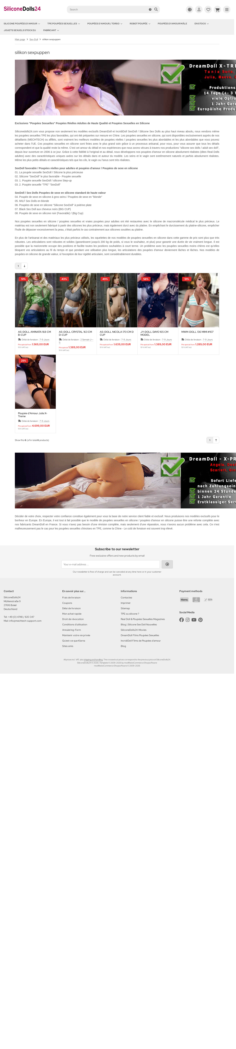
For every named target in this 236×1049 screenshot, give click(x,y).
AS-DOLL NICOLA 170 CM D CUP (117, 333)
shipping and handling (93, 659)
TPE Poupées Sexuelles (63, 23)
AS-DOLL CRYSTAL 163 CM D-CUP (75, 333)
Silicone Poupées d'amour (22, 23)
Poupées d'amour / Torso (104, 23)
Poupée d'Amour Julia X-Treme (32, 415)
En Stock (202, 23)
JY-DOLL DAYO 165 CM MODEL (154, 333)
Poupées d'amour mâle (172, 23)
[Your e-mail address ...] (110, 564)
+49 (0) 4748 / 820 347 (21, 616)
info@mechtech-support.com (25, 620)
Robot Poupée (140, 23)
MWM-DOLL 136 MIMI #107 (197, 331)
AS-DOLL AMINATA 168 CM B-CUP (34, 333)
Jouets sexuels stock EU (20, 30)
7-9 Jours (44, 339)
